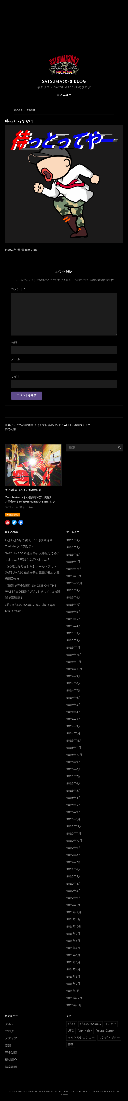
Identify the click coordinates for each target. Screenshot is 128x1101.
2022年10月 (74, 841)
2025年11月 (73, 576)
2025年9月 (73, 590)
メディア (11, 1038)
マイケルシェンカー (81, 1037)
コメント (18, 289)
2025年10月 (74, 583)
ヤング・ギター (109, 1037)
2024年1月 (73, 733)
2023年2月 (73, 812)
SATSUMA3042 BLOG (64, 82)
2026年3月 (73, 547)
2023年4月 (73, 798)
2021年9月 (73, 933)
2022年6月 (73, 869)
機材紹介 (11, 1060)
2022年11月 (73, 833)
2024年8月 (73, 683)
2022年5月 (73, 876)
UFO (71, 1030)
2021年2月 (73, 984)
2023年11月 (73, 748)
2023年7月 (73, 776)
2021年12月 (73, 912)
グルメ (9, 1024)
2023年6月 (73, 783)
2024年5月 (73, 705)
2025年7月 (73, 604)
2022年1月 (73, 905)
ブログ (9, 1031)
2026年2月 (73, 554)
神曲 (71, 1044)
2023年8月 (73, 769)
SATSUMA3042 (90, 1024)
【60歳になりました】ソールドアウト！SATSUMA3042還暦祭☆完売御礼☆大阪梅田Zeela (32, 572)
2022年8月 (73, 855)
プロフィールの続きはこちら (19, 507)
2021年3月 (73, 976)
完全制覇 (11, 1052)
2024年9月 (73, 676)
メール (15, 359)
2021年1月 (73, 991)
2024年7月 (73, 690)
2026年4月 (73, 540)
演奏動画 (11, 1067)
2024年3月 (73, 719)
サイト (15, 376)
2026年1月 (73, 562)
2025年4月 (73, 626)
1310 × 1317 (31, 250)
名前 (14, 342)
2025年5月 (73, 619)
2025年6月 (73, 612)
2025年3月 (73, 633)
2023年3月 (73, 805)
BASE (72, 1024)
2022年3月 (73, 891)
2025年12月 (74, 569)
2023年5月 (73, 790)
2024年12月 (74, 655)
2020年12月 (74, 998)
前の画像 (18, 110)
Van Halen (85, 1030)
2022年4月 (73, 883)
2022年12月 (74, 826)
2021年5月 (73, 962)
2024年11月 (73, 662)
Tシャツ (111, 1024)
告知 (8, 1045)
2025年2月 (73, 640)
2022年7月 (73, 862)
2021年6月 (73, 955)
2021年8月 (73, 941)
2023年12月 (74, 740)
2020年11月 (74, 1005)
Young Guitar (105, 1030)
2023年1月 (73, 819)
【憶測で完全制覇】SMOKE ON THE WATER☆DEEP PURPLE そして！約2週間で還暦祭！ (32, 591)
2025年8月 (73, 597)
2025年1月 (73, 647)
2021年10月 (74, 926)
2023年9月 (73, 762)
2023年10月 (74, 755)
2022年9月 (73, 848)
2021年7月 (73, 948)
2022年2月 (73, 898)
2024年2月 (73, 726)
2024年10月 (74, 669)
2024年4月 (73, 712)
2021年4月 (73, 969)
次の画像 (30, 110)
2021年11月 (73, 919)
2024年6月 (73, 697)
